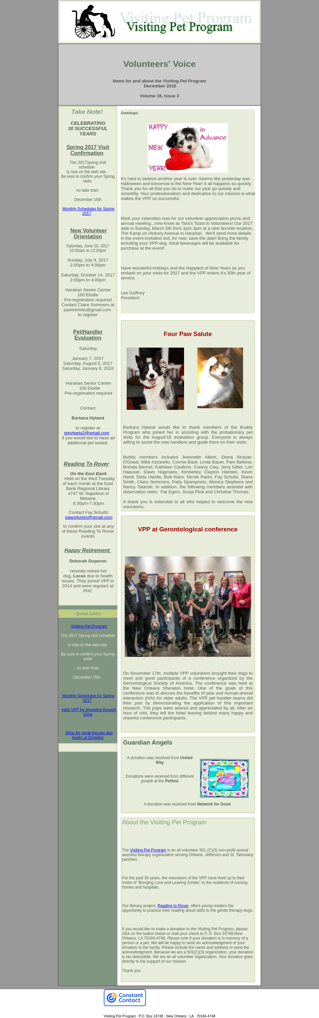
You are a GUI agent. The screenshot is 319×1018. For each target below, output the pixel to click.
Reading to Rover (173, 905)
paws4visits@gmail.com (87, 309)
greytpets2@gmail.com (86, 432)
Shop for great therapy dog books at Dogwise (89, 735)
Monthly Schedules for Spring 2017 (88, 211)
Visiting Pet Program (89, 626)
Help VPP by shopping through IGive (89, 712)
